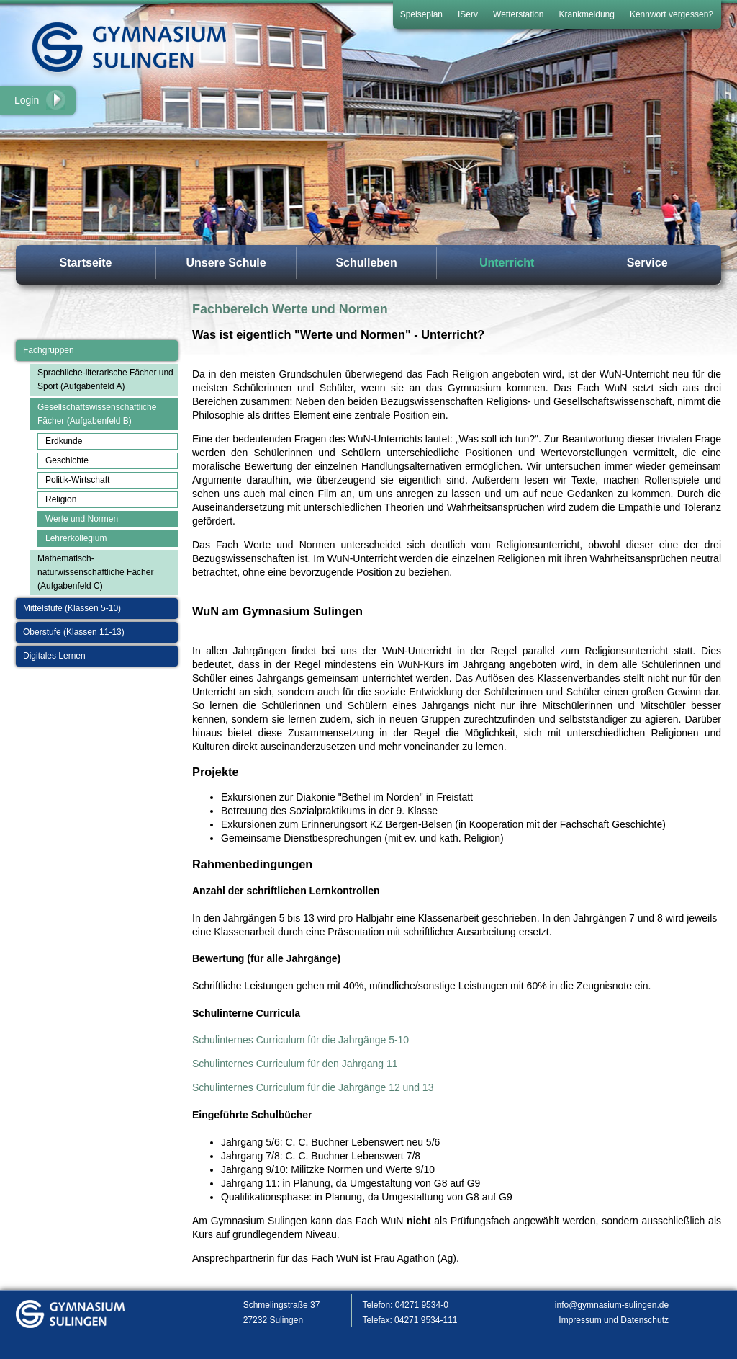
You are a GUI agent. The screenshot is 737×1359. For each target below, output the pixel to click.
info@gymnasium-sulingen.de (612, 1305)
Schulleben (366, 263)
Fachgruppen (48, 350)
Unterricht (506, 263)
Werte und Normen (81, 519)
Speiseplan (421, 14)
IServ (468, 14)
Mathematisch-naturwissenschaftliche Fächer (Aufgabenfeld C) (95, 572)
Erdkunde (63, 441)
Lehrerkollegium (76, 538)
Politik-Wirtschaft (77, 480)
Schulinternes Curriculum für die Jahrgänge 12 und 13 (312, 1087)
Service (647, 263)
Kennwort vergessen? (671, 14)
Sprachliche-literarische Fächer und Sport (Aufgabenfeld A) (105, 379)
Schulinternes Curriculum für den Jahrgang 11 (295, 1063)
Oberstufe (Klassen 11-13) (74, 632)
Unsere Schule (226, 263)
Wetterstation (518, 14)
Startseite (86, 263)
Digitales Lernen (54, 656)
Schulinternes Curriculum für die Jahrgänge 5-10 (300, 1040)
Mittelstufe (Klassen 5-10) (72, 608)
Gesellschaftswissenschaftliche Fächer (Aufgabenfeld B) (96, 414)
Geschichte (67, 460)
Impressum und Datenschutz (614, 1320)
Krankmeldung (587, 14)
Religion (60, 499)
